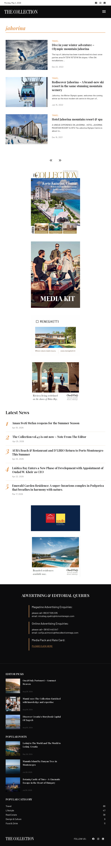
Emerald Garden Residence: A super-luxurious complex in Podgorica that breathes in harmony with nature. (58, 487)
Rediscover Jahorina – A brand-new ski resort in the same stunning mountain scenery (78, 86)
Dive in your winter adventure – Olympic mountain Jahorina (73, 47)
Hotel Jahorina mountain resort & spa (77, 119)
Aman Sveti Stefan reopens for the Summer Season (45, 423)
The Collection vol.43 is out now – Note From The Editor (49, 437)
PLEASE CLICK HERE (42, 646)
